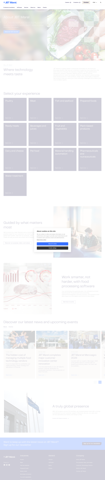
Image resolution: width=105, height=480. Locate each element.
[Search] (101, 2)
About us (32, 7)
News (39, 7)
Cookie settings (60, 246)
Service (26, 7)
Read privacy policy (41, 241)
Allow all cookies (44, 246)
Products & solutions (9, 7)
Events (45, 7)
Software (19, 7)
